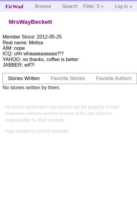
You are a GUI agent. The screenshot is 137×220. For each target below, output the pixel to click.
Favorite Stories (68, 78)
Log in (121, 6)
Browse (43, 6)
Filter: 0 (91, 6)
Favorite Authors (114, 78)
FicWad (14, 6)
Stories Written (24, 78)
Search (70, 6)
